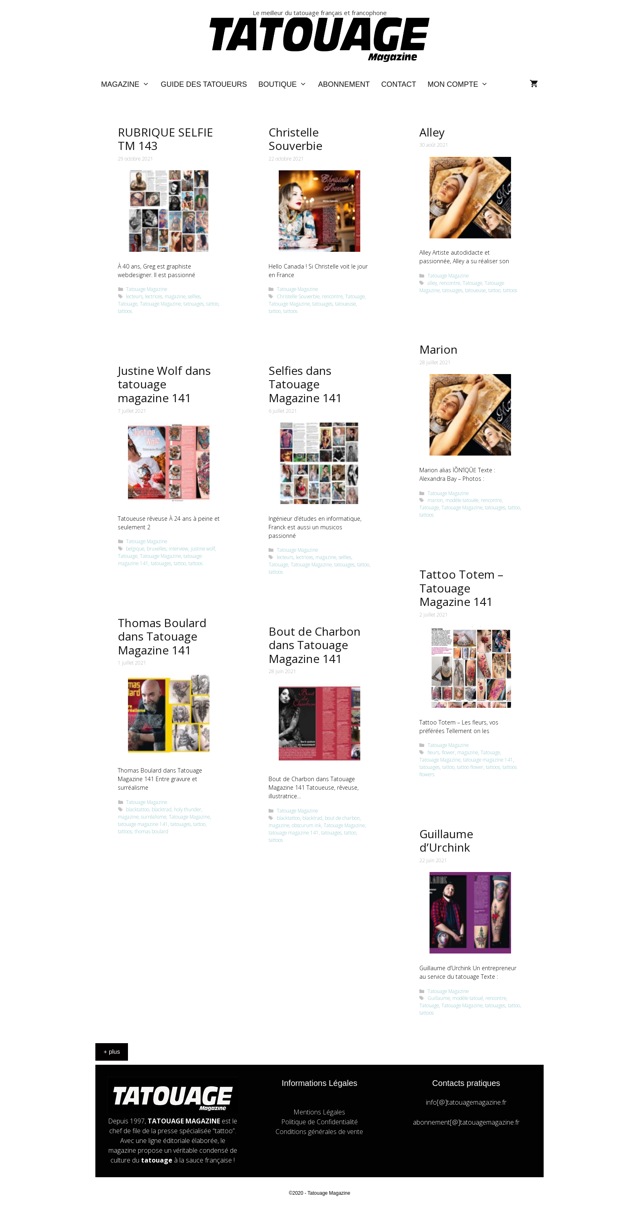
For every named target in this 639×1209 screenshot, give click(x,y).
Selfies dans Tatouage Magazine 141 (305, 384)
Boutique (285, 84)
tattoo (212, 303)
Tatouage (127, 303)
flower (448, 752)
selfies (194, 296)
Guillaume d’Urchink (446, 840)
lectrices (153, 296)
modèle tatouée (461, 500)
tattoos (125, 311)
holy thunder (187, 809)
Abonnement (344, 84)
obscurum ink (306, 825)
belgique (135, 548)
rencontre (332, 296)
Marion (438, 349)
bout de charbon (342, 818)
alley (432, 283)
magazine (175, 296)
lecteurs (134, 296)
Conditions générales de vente (319, 1131)
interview (178, 548)
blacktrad (162, 809)
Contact (398, 84)
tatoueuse (345, 303)
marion (435, 500)
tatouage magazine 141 (488, 759)
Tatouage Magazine (146, 289)
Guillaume (438, 998)
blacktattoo (137, 809)
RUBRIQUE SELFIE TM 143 (165, 139)
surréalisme (153, 816)
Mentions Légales (319, 1112)
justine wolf (203, 548)
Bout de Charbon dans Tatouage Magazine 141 (315, 644)
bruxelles (156, 548)
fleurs (433, 752)
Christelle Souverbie (295, 139)
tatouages (193, 303)
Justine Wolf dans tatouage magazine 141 (164, 384)
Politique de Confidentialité (319, 1121)
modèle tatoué (467, 998)
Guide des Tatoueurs (204, 84)
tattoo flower (470, 767)
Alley (432, 132)
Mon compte (460, 84)
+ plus (112, 1051)
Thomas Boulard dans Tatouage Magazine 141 (162, 636)
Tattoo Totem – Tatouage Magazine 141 (461, 587)
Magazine (128, 84)
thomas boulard (151, 831)
